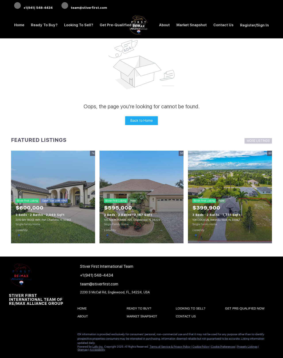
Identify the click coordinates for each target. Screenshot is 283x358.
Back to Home (141, 120)
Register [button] (247, 25)
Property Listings (247, 346)
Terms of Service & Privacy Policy (169, 346)
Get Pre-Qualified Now (120, 25)
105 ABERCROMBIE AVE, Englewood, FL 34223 (132, 219)
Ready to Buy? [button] (44, 25)
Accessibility (97, 349)
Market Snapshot (191, 25)
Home (19, 25)
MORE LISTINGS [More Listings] (258, 140)
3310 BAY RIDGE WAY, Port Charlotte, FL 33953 (43, 219)
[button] (83, 309)
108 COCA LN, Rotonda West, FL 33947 (216, 219)
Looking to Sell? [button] (78, 25)
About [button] (164, 25)
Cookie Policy (200, 346)
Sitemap (82, 349)
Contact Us (223, 25)
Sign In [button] (263, 25)
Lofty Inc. (97, 346)
